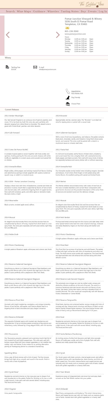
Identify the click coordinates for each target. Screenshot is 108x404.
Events (92, 11)
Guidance (39, 11)
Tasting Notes (70, 11)
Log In (103, 11)
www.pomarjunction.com (75, 34)
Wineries (53, 11)
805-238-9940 (71, 31)
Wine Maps (24, 11)
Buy (83, 11)
